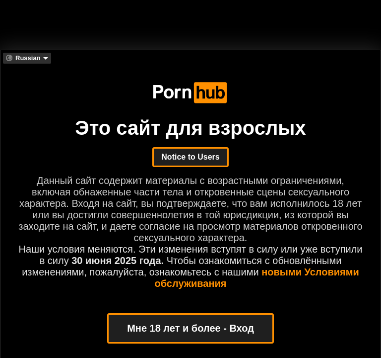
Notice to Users (190, 157)
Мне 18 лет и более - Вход (190, 328)
